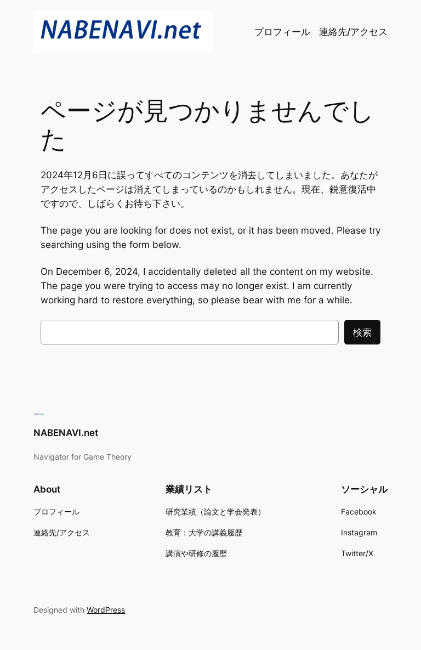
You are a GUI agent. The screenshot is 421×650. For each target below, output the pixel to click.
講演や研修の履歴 (196, 553)
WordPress (106, 609)
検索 (362, 332)
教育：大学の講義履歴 (204, 532)
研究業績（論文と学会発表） (215, 511)
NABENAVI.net (65, 432)
